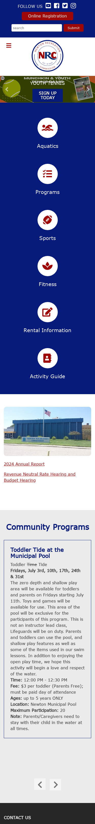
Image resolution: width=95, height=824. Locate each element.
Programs (47, 192)
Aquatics (47, 146)
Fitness (47, 284)
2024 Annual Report (24, 464)
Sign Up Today (47, 95)
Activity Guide (47, 376)
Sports (47, 238)
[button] (7, 89)
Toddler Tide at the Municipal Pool (37, 552)
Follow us (35, 6)
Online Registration (47, 16)
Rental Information (47, 330)
